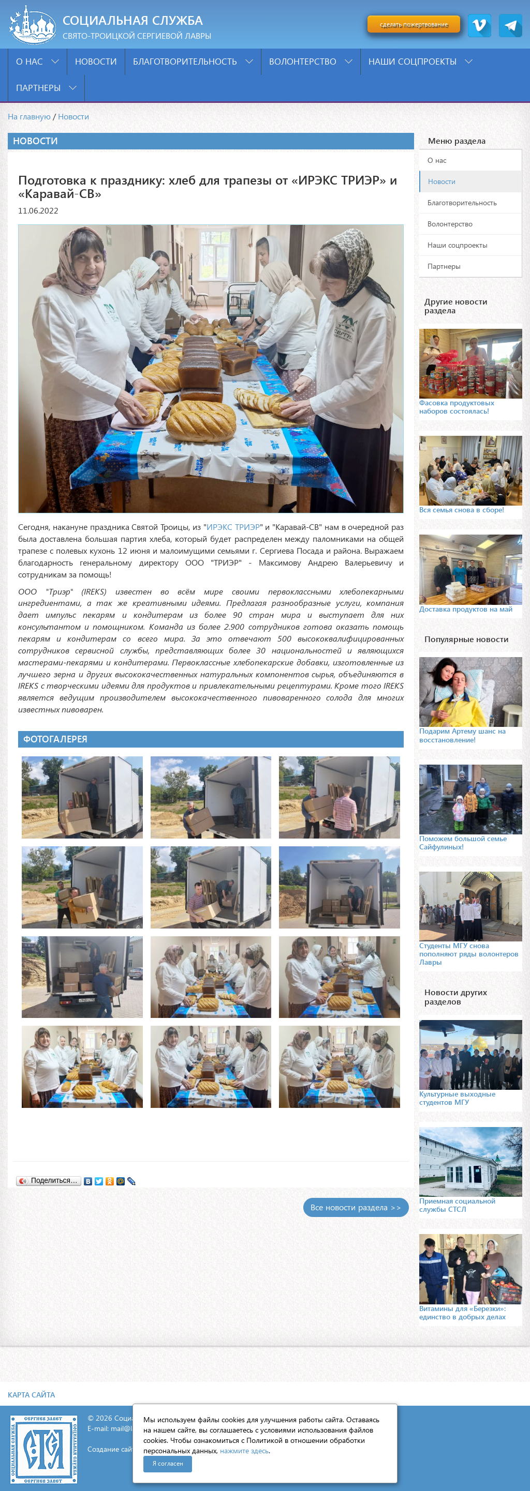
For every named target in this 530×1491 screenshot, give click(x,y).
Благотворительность (193, 61)
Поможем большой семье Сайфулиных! (463, 842)
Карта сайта (31, 1394)
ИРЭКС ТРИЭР (233, 526)
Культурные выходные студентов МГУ (457, 1098)
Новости (96, 61)
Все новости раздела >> (356, 1206)
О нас (37, 61)
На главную (29, 116)
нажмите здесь (244, 1450)
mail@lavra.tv (132, 1428)
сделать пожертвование (414, 24)
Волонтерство (310, 61)
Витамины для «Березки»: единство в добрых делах (462, 1312)
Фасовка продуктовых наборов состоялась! (456, 407)
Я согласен (168, 1463)
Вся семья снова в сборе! (461, 509)
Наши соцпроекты (421, 61)
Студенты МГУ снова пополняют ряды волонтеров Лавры (469, 953)
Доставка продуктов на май (465, 609)
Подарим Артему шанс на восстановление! (462, 735)
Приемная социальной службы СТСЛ (457, 1205)
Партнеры (46, 88)
